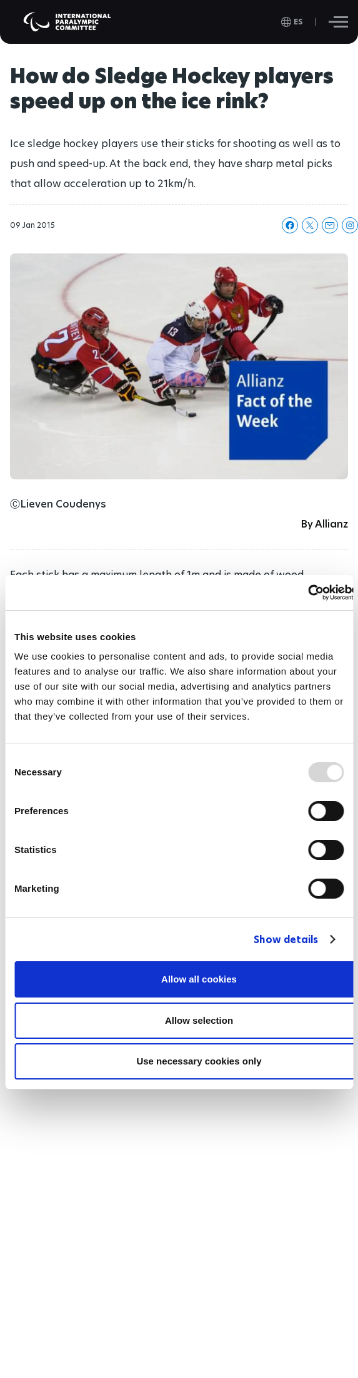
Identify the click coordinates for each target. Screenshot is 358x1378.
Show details (286, 939)
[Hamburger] (338, 22)
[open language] (292, 22)
